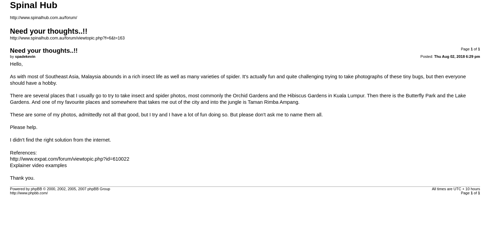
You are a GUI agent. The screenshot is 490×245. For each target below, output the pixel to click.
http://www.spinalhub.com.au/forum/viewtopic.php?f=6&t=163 (67, 38)
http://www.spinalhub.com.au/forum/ (43, 17)
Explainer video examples (38, 165)
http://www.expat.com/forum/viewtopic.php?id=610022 (69, 159)
